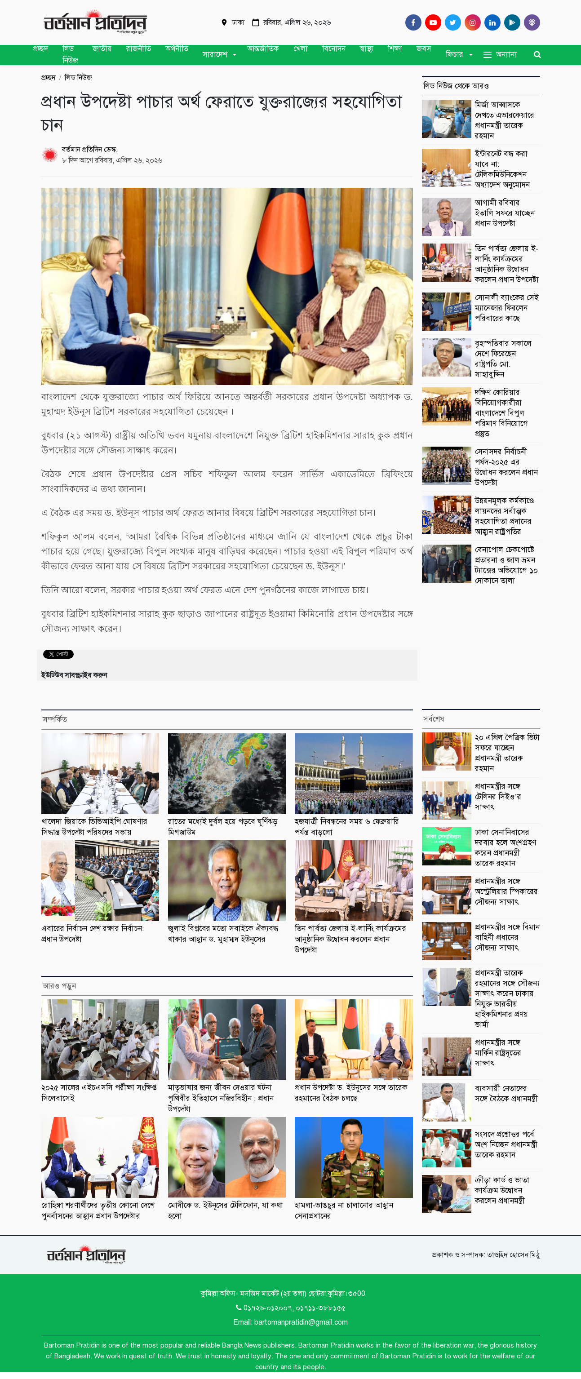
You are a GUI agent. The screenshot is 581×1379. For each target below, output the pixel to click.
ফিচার (454, 54)
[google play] (510, 22)
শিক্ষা (395, 48)
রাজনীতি (138, 48)
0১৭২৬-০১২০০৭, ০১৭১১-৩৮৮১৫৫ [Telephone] (291, 1308)
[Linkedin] (491, 22)
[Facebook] (411, 22)
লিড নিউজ (70, 54)
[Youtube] (431, 22)
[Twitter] (451, 22)
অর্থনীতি (176, 48)
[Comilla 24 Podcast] (530, 22)
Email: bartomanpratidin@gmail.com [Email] (290, 1322)
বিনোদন (334, 48)
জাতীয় (102, 48)
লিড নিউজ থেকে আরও (456, 86)
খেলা (300, 48)
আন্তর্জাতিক (263, 48)
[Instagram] (471, 22)
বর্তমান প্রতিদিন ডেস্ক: (90, 149)
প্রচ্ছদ (40, 48)
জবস (424, 48)
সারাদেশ (215, 54)
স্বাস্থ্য (366, 48)
